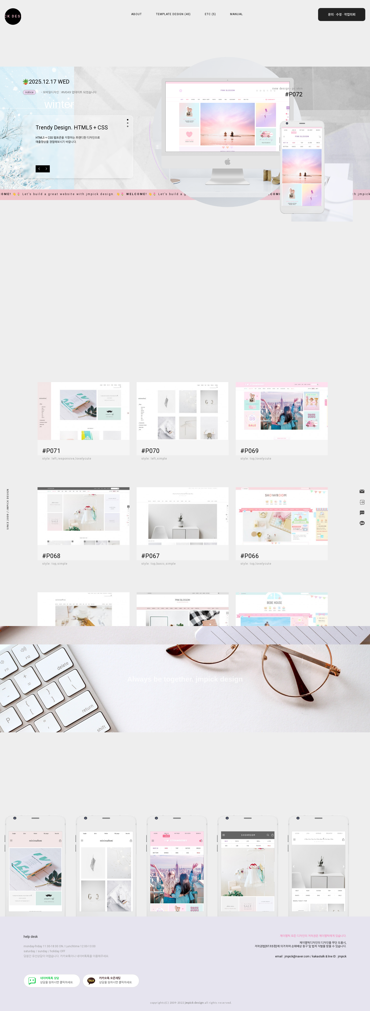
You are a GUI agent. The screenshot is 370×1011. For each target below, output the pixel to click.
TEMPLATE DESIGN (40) (173, 14)
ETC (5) (210, 14)
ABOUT (136, 14)
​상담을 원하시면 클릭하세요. (56, 980)
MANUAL (236, 14)
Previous (39, 168)
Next (46, 168)
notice (29, 92)
